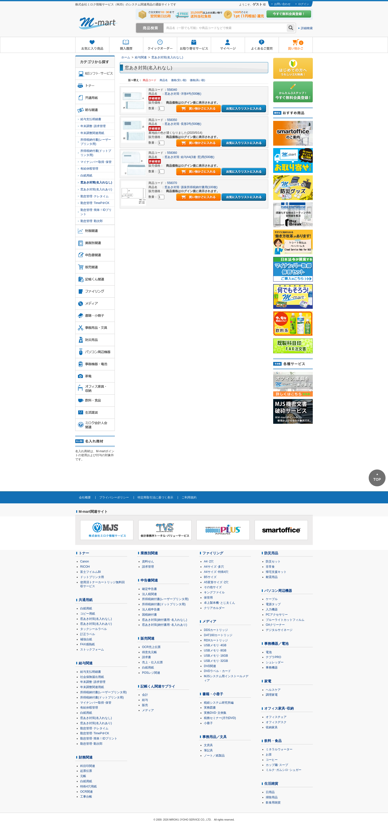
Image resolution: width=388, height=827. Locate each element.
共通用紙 (86, 600)
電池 (269, 652)
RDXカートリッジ (216, 640)
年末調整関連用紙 (92, 133)
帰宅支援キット (276, 572)
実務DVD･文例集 (215, 713)
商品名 (164, 80)
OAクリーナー (275, 624)
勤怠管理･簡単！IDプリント (96, 212)
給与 (145, 700)
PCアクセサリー (277, 614)
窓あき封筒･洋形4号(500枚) (183, 93)
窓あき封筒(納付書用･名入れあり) (164, 624)
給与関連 (141, 57)
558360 (172, 153)
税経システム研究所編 (219, 702)
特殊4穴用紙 (88, 786)
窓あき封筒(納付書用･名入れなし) (164, 620)
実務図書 (210, 707)
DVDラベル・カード (217, 671)
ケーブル (272, 599)
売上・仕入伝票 (152, 662)
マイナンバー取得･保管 (96, 162)
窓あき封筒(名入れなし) (167, 57)
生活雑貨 (271, 783)
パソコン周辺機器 (278, 591)
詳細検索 (307, 28)
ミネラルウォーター (279, 749)
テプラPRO (273, 657)
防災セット (273, 561)
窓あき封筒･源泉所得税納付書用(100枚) (191, 187)
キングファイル (214, 592)
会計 (145, 694)
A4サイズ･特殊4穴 (216, 572)
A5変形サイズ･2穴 (216, 582)
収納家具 (272, 727)
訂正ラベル (87, 634)
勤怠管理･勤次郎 (91, 221)
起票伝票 (86, 771)
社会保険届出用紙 (92, 677)
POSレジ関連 (151, 672)
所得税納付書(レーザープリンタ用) (95, 142)
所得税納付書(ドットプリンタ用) (95, 153)
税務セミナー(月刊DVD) (220, 718)
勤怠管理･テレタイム (94, 196)
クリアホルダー (214, 608)
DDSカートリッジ (216, 630)
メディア (148, 710)
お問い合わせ (282, 3)
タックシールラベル (93, 629)
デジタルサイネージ (279, 630)
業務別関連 (149, 553)
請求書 (146, 657)
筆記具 (208, 750)
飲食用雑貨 (273, 802)
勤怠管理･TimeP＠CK (94, 203)
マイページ (228, 45)
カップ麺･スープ (277, 765)
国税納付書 (149, 614)
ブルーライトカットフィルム (285, 620)
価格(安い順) (179, 80)
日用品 (270, 792)
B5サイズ (210, 577)
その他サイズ (213, 587)
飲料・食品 (273, 741)
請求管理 (148, 566)
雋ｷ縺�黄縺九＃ (291, 41)
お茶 (269, 754)
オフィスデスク (276, 722)
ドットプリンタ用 (92, 577)
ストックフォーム (92, 649)
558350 (172, 120)
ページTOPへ (377, 477)
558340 (172, 89)
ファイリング (212, 553)
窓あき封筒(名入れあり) (96, 189)
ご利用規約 (189, 497)
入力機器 (272, 609)
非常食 (270, 566)
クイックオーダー (160, 45)
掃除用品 (272, 797)
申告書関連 (149, 580)
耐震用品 (272, 577)
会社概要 (85, 497)
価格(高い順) (197, 80)
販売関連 (147, 638)
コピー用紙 (87, 613)
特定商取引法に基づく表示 (155, 497)
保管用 (208, 597)
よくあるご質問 (262, 45)
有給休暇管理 (89, 168)
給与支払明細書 (90, 119)
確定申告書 (149, 589)
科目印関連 (87, 766)
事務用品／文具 (214, 737)
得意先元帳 (149, 652)
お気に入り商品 (92, 45)
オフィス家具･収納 (279, 708)
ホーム (125, 57)
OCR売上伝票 (151, 647)
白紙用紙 (86, 175)
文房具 (208, 745)
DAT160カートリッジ (218, 635)
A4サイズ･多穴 (214, 566)
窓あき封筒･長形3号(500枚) (183, 124)
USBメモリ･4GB (215, 645)
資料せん (148, 561)
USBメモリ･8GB (215, 650)
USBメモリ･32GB (216, 661)
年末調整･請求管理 (93, 126)
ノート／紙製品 (214, 755)
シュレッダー (275, 662)
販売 (145, 705)
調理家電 (272, 694)
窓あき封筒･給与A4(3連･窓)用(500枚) (189, 157)
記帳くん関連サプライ (158, 686)
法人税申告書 (151, 609)
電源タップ (273, 604)
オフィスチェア (276, 717)
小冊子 (208, 723)
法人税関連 (149, 594)
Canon (84, 561)
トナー (84, 553)
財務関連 (86, 757)
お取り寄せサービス (194, 45)
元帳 (83, 776)
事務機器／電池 (276, 644)
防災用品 (271, 553)
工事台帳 (86, 796)
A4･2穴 (209, 561)
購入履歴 (126, 45)
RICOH (85, 566)
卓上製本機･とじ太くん (219, 602)
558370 (172, 183)
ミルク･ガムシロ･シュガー (283, 770)
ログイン (303, 3)
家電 (267, 681)
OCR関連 (86, 791)
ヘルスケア (273, 690)
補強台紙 (86, 639)
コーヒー (272, 759)
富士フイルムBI (90, 572)
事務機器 (272, 667)
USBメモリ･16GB (216, 655)
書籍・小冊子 (212, 694)
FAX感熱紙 (87, 644)
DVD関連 (210, 666)
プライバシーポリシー (114, 497)
